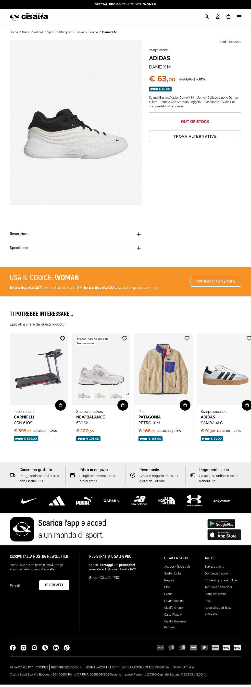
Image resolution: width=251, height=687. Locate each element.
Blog (167, 589)
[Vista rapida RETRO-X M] (185, 409)
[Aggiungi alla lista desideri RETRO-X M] (187, 342)
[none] (39, 393)
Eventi (168, 596)
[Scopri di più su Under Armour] (194, 504)
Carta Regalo (173, 617)
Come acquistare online (221, 583)
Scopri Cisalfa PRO (104, 582)
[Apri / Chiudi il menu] (239, 16)
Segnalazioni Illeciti (103, 669)
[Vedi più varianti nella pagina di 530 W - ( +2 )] (127, 398)
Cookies (43, 669)
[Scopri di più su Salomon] (221, 504)
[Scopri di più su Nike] (29, 504)
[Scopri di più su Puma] (84, 504)
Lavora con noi (174, 603)
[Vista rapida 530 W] (122, 409)
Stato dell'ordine (215, 596)
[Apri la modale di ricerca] (206, 16)
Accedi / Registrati (177, 569)
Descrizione (22, 234)
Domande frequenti (218, 576)
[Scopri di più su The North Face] (166, 504)
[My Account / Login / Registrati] (217, 16)
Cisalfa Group (173, 610)
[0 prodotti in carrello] (228, 16)
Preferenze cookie (66, 670)
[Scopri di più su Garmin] (112, 504)
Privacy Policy (22, 669)
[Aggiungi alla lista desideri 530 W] (124, 342)
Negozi (169, 583)
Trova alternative (195, 136)
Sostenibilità (172, 576)
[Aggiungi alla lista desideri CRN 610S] (62, 342)
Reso (208, 603)
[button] (83, 397)
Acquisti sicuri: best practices (218, 613)
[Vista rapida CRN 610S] (60, 409)
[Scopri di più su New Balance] (139, 504)
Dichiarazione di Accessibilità (146, 669)
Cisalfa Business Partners (175, 626)
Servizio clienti (214, 569)
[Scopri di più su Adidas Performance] (57, 504)
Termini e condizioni (218, 589)
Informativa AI (183, 669)
